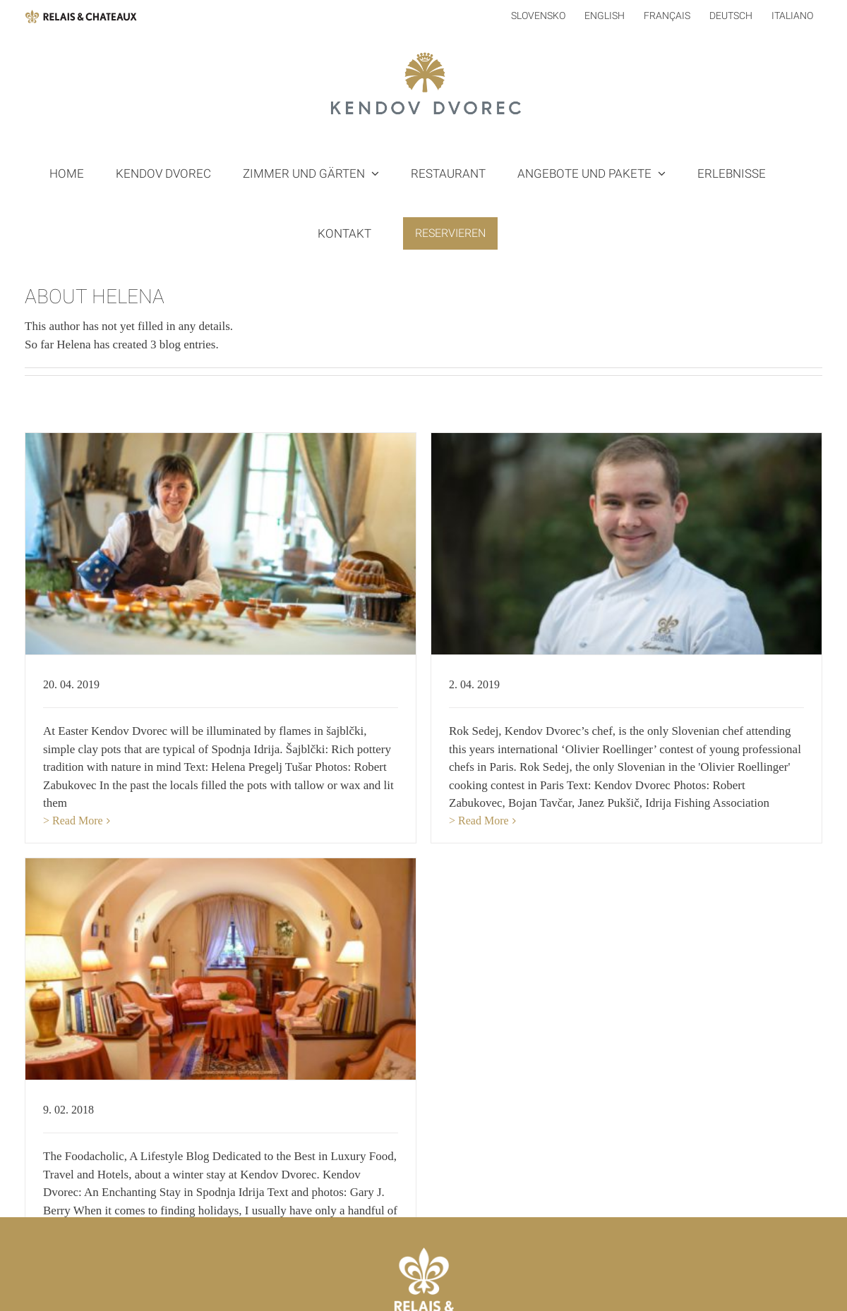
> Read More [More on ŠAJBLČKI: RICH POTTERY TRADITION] (73, 821)
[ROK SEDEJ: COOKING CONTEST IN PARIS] (619, 543)
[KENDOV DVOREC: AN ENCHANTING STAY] (251, 945)
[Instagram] (468, 1284)
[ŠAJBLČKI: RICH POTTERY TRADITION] (220, 543)
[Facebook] (379, 1284)
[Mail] (423, 1284)
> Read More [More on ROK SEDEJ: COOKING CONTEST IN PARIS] (471, 821)
